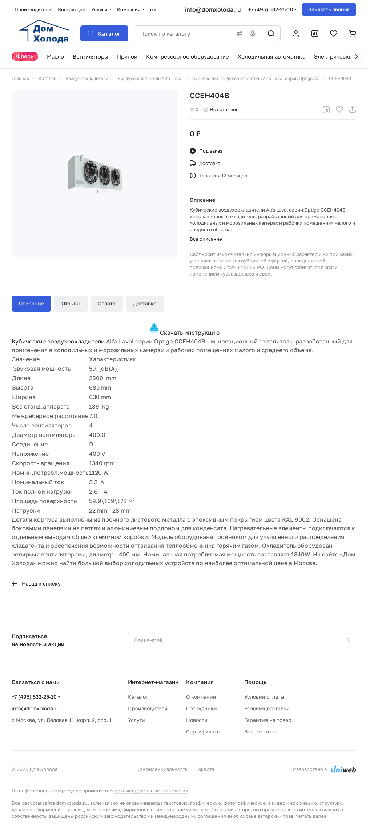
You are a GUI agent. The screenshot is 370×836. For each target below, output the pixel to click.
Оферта (205, 769)
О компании (201, 697)
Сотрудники (201, 708)
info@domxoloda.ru (213, 9)
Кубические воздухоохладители (58, 341)
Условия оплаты (264, 697)
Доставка (145, 303)
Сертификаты (203, 731)
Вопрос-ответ (261, 731)
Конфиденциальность (162, 769)
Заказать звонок (329, 9)
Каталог (138, 697)
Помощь (255, 682)
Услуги (136, 720)
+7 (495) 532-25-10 (270, 9)
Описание (31, 303)
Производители (148, 708)
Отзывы (70, 303)
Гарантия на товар (267, 720)
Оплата (107, 303)
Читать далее (311, 816)
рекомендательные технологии (151, 790)
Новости (197, 720)
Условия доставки (267, 708)
